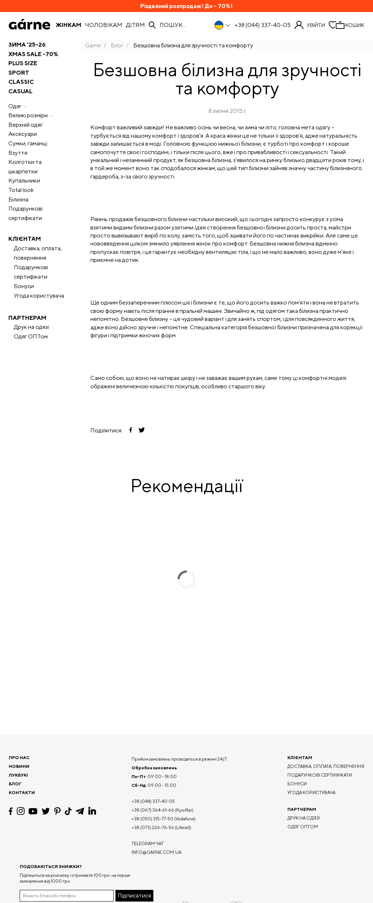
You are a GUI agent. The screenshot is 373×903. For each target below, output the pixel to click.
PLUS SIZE (22, 63)
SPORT (18, 72)
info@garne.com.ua (156, 852)
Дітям (135, 25)
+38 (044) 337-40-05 (263, 25)
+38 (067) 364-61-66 (152, 810)
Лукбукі (18, 775)
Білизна (18, 199)
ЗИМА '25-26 (27, 44)
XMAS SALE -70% (33, 54)
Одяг (18, 106)
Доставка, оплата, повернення (38, 253)
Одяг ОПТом (31, 336)
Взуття (17, 152)
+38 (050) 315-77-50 (152, 818)
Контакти (22, 792)
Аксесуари (22, 133)
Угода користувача (39, 295)
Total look (21, 190)
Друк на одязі (31, 326)
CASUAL (20, 91)
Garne (93, 45)
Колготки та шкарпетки (25, 166)
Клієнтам (24, 238)
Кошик (354, 25)
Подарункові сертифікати (25, 213)
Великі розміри (31, 115)
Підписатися (134, 895)
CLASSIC (21, 81)
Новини (19, 766)
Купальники (24, 180)
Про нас (19, 757)
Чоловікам (103, 25)
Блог (117, 45)
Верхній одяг (25, 124)
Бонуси (24, 286)
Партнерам (27, 317)
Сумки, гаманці (27, 143)
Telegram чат (147, 843)
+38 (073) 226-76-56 (152, 827)
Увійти (316, 25)
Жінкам (68, 25)
